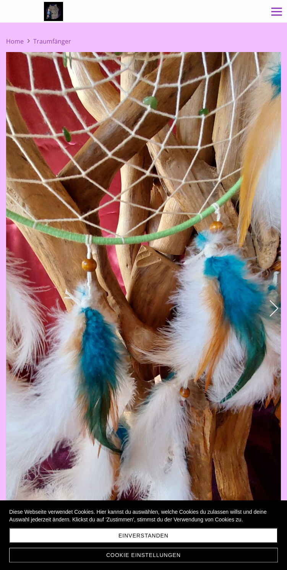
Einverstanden (143, 536)
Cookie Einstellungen (143, 555)
